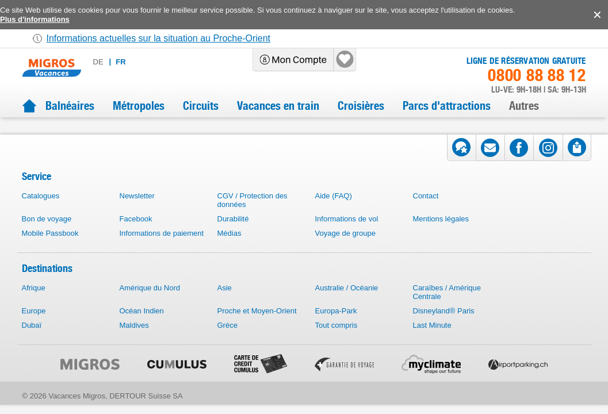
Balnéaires (69, 106)
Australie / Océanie (346, 301)
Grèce (227, 339)
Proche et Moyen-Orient (257, 324)
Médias (229, 247)
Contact (426, 209)
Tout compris (336, 339)
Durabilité (233, 232)
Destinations (47, 282)
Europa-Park (336, 324)
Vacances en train (278, 106)
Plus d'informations (35, 19)
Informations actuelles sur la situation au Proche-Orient (159, 38)
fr (157, 61)
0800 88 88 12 (537, 75)
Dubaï (32, 339)
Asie (224, 301)
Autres (524, 106)
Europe (34, 324)
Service (36, 190)
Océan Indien (142, 324)
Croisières (361, 106)
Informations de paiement (162, 247)
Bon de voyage (47, 232)
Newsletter (137, 209)
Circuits (201, 106)
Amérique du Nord (150, 301)
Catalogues (41, 209)
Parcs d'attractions (447, 106)
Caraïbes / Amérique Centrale (447, 306)
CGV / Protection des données (252, 214)
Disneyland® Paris (444, 324)
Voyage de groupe (345, 247)
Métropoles (139, 106)
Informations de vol (346, 232)
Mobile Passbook (50, 247)
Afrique (33, 301)
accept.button (596, 15)
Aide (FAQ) (333, 209)
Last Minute (432, 339)
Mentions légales (441, 232)
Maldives (134, 339)
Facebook (136, 232)
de (135, 61)
